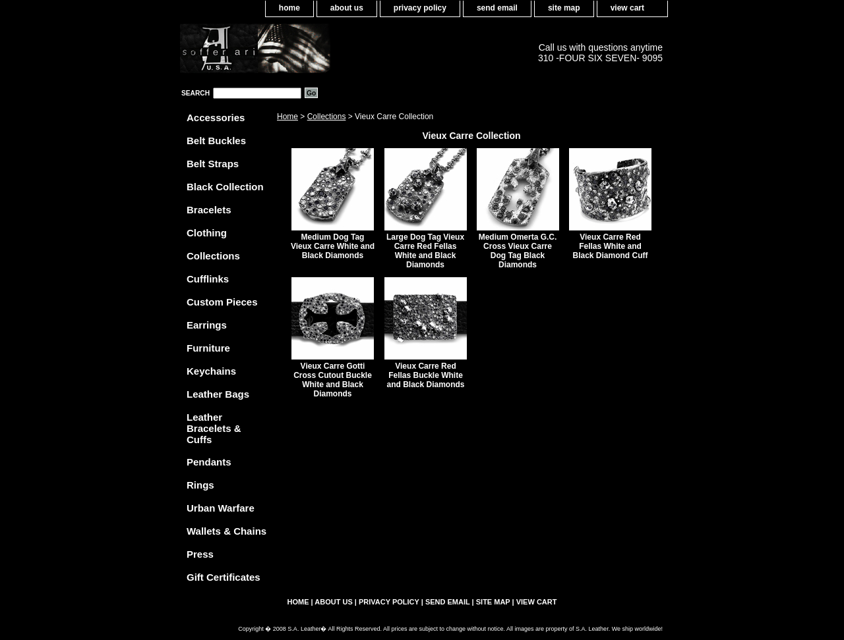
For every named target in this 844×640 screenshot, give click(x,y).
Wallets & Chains (226, 531)
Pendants (209, 461)
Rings (200, 485)
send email (497, 8)
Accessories (216, 117)
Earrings (207, 325)
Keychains (211, 371)
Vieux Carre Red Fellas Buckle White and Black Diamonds (425, 375)
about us (346, 8)
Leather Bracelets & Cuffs (214, 428)
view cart (627, 8)
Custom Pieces (222, 301)
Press (200, 554)
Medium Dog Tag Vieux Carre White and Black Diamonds (333, 246)
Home (287, 116)
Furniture (208, 348)
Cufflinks (208, 278)
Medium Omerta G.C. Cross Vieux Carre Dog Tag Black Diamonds (518, 250)
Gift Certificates (223, 577)
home (289, 8)
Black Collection (225, 186)
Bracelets (209, 209)
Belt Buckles (216, 140)
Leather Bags (218, 394)
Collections (326, 116)
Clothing (207, 232)
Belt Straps (213, 163)
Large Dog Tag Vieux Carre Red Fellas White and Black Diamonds (425, 250)
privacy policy (420, 8)
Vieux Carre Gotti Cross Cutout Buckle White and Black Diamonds (332, 379)
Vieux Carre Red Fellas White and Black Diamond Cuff (610, 246)
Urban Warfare (221, 508)
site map (564, 8)
